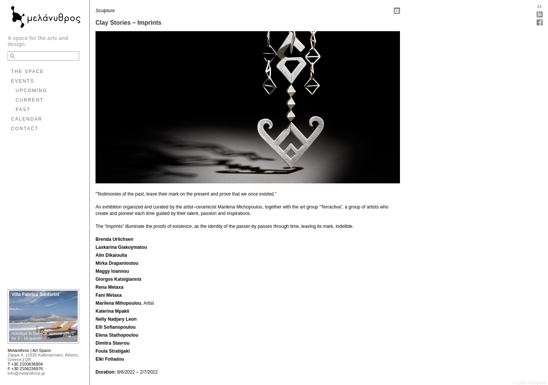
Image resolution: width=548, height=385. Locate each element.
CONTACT (24, 128)
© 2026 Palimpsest (530, 383)
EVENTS (22, 81)
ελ (539, 6)
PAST (23, 109)
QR (28, 359)
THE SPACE (27, 71)
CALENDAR (27, 119)
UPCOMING (31, 90)
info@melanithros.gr (26, 373)
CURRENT (30, 100)
